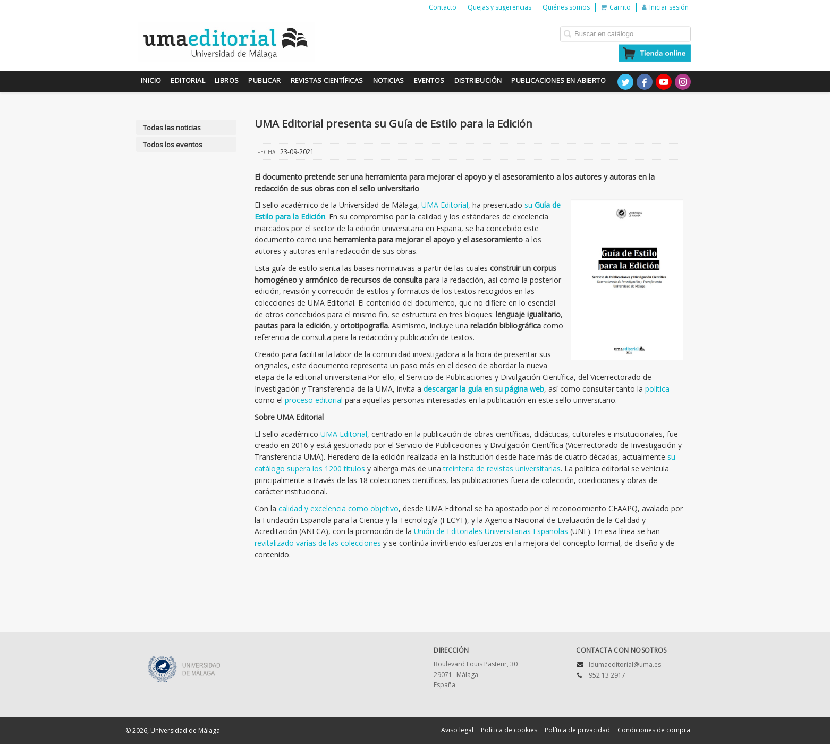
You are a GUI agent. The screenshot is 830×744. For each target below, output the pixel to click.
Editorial (188, 80)
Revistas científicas (327, 80)
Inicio (151, 80)
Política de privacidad (577, 729)
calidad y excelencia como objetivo (338, 508)
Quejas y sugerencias (499, 7)
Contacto (442, 7)
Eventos (429, 80)
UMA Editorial (444, 205)
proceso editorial (314, 400)
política (657, 389)
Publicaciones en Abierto (558, 80)
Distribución (478, 80)
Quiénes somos (566, 7)
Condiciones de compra (653, 729)
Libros (227, 80)
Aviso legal (457, 729)
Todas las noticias (172, 127)
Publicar (264, 80)
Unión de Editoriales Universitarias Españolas (491, 531)
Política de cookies (509, 729)
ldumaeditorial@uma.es (625, 664)
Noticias (388, 80)
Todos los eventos (172, 144)
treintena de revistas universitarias (502, 468)
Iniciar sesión (665, 7)
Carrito (616, 7)
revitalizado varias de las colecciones (318, 543)
